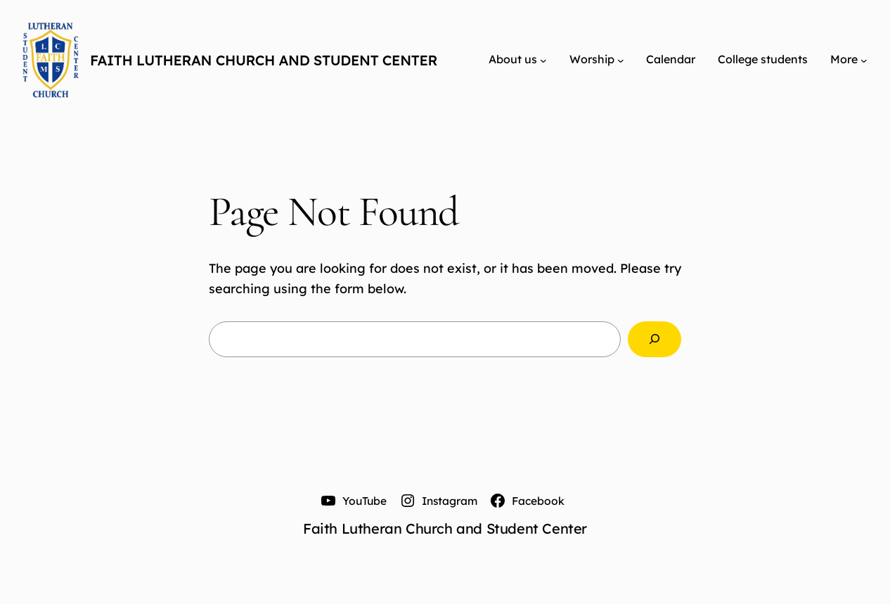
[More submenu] (864, 59)
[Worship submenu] (620, 59)
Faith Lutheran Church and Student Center (263, 60)
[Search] (654, 339)
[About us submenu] (543, 59)
